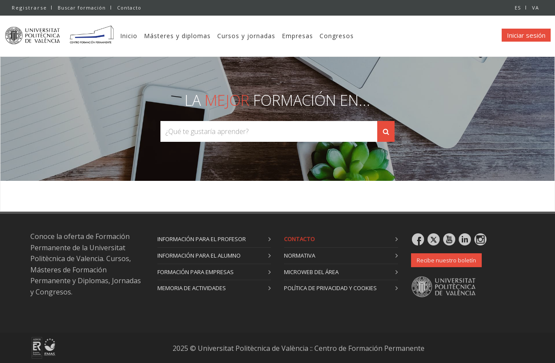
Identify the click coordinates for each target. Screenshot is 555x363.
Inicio (145, 36)
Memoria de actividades (191, 288)
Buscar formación (82, 7)
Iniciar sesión (526, 35)
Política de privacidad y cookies (330, 288)
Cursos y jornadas (263, 36)
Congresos (353, 36)
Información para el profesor (201, 239)
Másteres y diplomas (194, 36)
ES (517, 7)
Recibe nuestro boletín (446, 260)
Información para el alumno (199, 255)
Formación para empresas (195, 272)
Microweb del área (311, 272)
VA (535, 7)
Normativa (299, 255)
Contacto (130, 7)
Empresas (314, 36)
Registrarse (29, 7)
